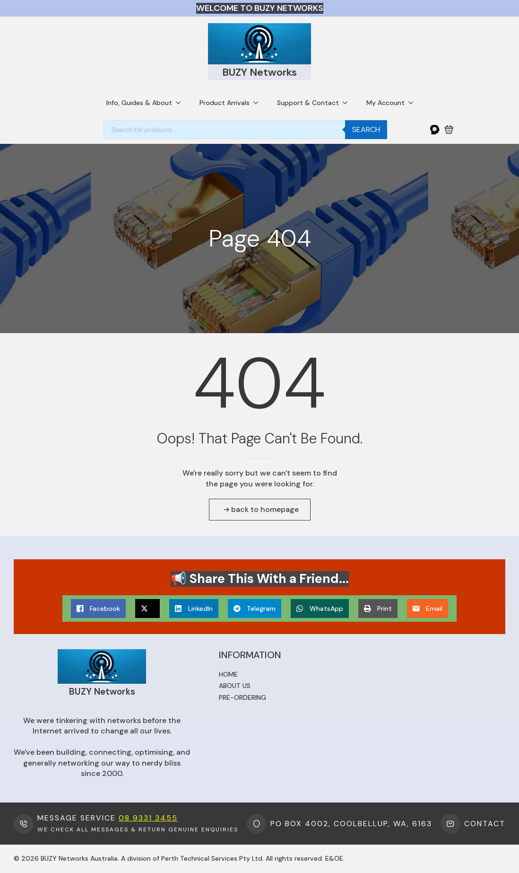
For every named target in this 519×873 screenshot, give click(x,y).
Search (366, 129)
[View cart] (449, 129)
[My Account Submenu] (414, 102)
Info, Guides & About (139, 102)
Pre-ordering (242, 697)
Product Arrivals (224, 102)
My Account (385, 102)
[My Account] (435, 129)
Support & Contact (308, 102)
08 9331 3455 (148, 818)
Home (228, 674)
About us (235, 685)
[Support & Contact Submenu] (348, 102)
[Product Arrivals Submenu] (259, 102)
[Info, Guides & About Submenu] (181, 102)
